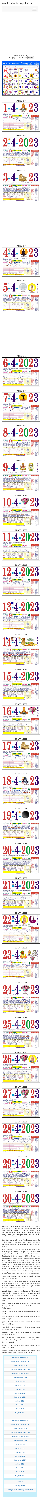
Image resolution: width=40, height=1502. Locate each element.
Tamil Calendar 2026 (20, 1365)
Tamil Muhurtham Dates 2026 (20, 1369)
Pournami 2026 (20, 1389)
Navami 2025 (20, 1468)
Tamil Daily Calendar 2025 (20, 1421)
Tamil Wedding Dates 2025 (20, 1436)
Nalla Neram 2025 (20, 1444)
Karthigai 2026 (20, 1393)
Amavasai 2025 (20, 1448)
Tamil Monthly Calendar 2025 (20, 1425)
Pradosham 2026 (20, 1397)
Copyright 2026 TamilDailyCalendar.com (20, 1490)
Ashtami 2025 (20, 1464)
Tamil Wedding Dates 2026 (20, 1373)
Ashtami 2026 (20, 1401)
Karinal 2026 (20, 1409)
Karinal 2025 (20, 1472)
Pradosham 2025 (20, 1460)
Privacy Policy (20, 1486)
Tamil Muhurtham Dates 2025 (20, 1432)
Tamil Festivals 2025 (20, 1440)
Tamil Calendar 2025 (20, 1428)
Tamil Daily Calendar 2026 (20, 1358)
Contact (19, 1482)
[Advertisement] (20, 34)
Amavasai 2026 (20, 1385)
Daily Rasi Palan (20, 1413)
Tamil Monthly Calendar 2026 (20, 1362)
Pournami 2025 (20, 1452)
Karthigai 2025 (20, 1456)
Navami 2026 (20, 1405)
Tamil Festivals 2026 (20, 1377)
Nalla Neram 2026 (20, 1381)
